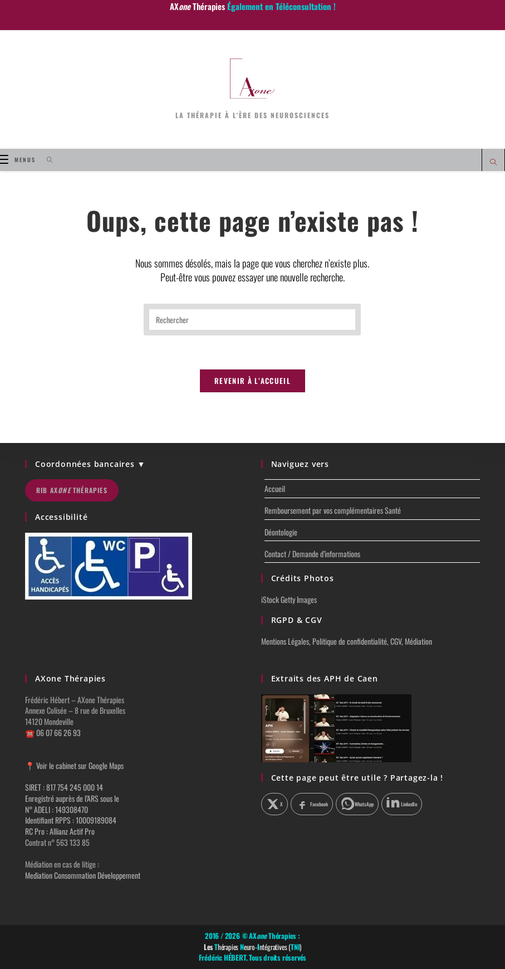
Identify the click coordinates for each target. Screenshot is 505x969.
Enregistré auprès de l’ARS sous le (72, 799)
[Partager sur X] (274, 804)
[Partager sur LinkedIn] (401, 804)
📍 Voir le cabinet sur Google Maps (74, 765)
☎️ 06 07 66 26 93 (53, 732)
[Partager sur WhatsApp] (357, 804)
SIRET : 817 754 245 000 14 (64, 787)
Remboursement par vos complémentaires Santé (332, 511)
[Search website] (493, 162)
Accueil (274, 489)
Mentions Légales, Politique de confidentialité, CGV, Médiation (346, 641)
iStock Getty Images (289, 600)
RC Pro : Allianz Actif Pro (60, 831)
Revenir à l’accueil (252, 381)
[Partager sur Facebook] (312, 804)
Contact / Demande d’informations (312, 554)
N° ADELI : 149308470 (56, 809)
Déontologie (280, 532)
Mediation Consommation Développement (82, 875)
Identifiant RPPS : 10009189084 (70, 820)
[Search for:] (45, 159)
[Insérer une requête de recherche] (252, 319)
